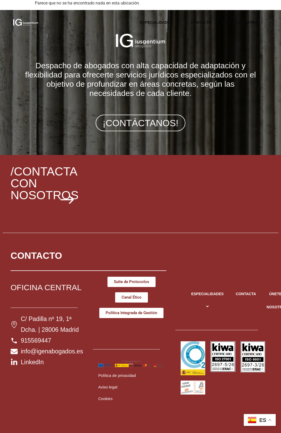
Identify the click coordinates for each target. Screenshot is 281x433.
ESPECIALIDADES (160, 22)
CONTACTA (201, 22)
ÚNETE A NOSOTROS (241, 22)
